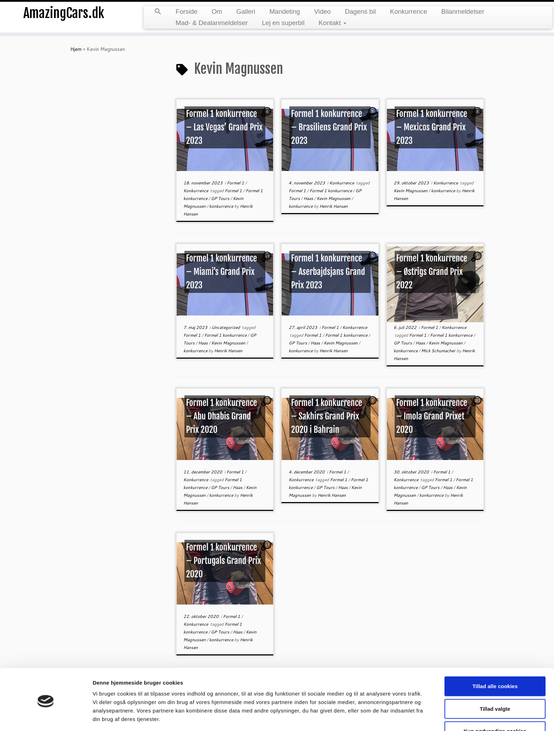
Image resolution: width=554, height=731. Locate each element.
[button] (158, 12)
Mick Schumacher (438, 351)
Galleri (245, 11)
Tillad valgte (495, 684)
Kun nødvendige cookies (495, 706)
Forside (187, 11)
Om (217, 11)
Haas (308, 198)
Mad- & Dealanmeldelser (212, 22)
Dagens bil (360, 11)
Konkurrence (408, 11)
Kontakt (332, 22)
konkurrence (221, 206)
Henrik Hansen (333, 206)
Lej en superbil (283, 22)
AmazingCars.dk (63, 14)
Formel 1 (236, 183)
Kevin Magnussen (334, 198)
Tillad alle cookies (495, 661)
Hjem (76, 49)
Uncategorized (226, 327)
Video (322, 11)
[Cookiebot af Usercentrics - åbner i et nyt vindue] (46, 717)
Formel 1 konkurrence (331, 191)
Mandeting (284, 11)
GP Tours (220, 198)
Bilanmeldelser (462, 11)
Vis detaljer (367, 717)
